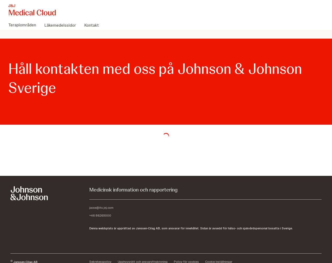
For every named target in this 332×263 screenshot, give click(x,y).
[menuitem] (24, 25)
